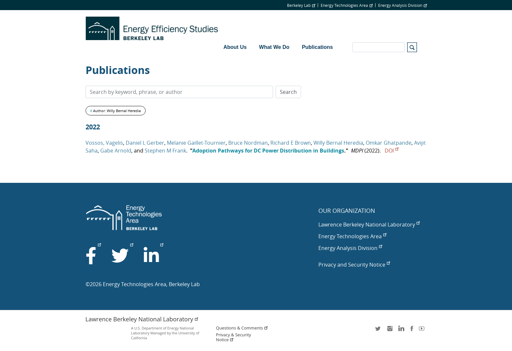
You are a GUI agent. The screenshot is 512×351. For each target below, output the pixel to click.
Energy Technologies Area (347, 5)
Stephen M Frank (165, 150)
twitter (378, 331)
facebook (412, 331)
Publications (317, 47)
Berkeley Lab (301, 5)
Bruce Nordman (248, 142)
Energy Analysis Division (402, 5)
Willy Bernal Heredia (338, 142)
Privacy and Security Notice (354, 264)
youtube (423, 331)
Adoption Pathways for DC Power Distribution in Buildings (268, 150)
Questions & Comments (242, 328)
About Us (235, 47)
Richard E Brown (290, 142)
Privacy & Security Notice (233, 337)
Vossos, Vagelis (104, 142)
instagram (389, 331)
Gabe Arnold (115, 150)
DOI (391, 150)
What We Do (274, 47)
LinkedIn (401, 331)
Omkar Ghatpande (388, 142)
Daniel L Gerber (145, 142)
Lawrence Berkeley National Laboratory (369, 224)
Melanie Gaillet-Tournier (196, 142)
